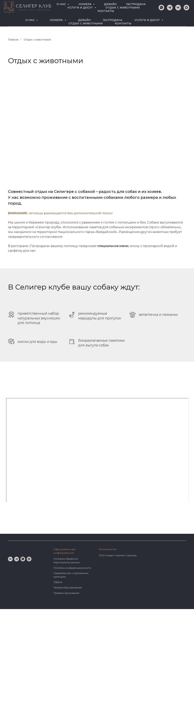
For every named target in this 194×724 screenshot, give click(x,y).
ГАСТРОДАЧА (112, 20)
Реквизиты (108, 549)
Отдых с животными (37, 39)
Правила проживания (66, 593)
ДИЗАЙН (84, 20)
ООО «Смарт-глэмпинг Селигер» (118, 555)
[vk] (18, 8)
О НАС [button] (30, 20)
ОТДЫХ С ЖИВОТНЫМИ (85, 23)
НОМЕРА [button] (57, 20)
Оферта (57, 582)
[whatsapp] (11, 8)
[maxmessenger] (33, 8)
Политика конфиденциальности (72, 567)
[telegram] (25, 8)
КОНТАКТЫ (123, 23)
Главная (13, 39)
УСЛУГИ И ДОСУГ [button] (148, 20)
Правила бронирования (67, 587)
